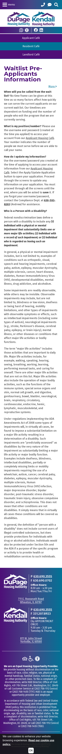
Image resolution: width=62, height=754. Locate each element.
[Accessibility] (27, 30)
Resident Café (31, 46)
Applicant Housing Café (40, 138)
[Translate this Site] (21, 30)
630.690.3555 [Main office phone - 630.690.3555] (42, 576)
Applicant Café (31, 38)
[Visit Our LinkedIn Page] (41, 30)
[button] (8, 4)
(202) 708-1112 (41, 688)
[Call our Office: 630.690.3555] (43, 5)
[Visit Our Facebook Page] (36, 30)
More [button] (52, 86)
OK (31, 750)
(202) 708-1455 (20, 691)
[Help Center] (50, 5)
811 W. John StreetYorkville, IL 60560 (31, 640)
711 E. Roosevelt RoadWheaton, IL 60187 (31, 600)
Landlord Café (31, 54)
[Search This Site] (56, 5)
